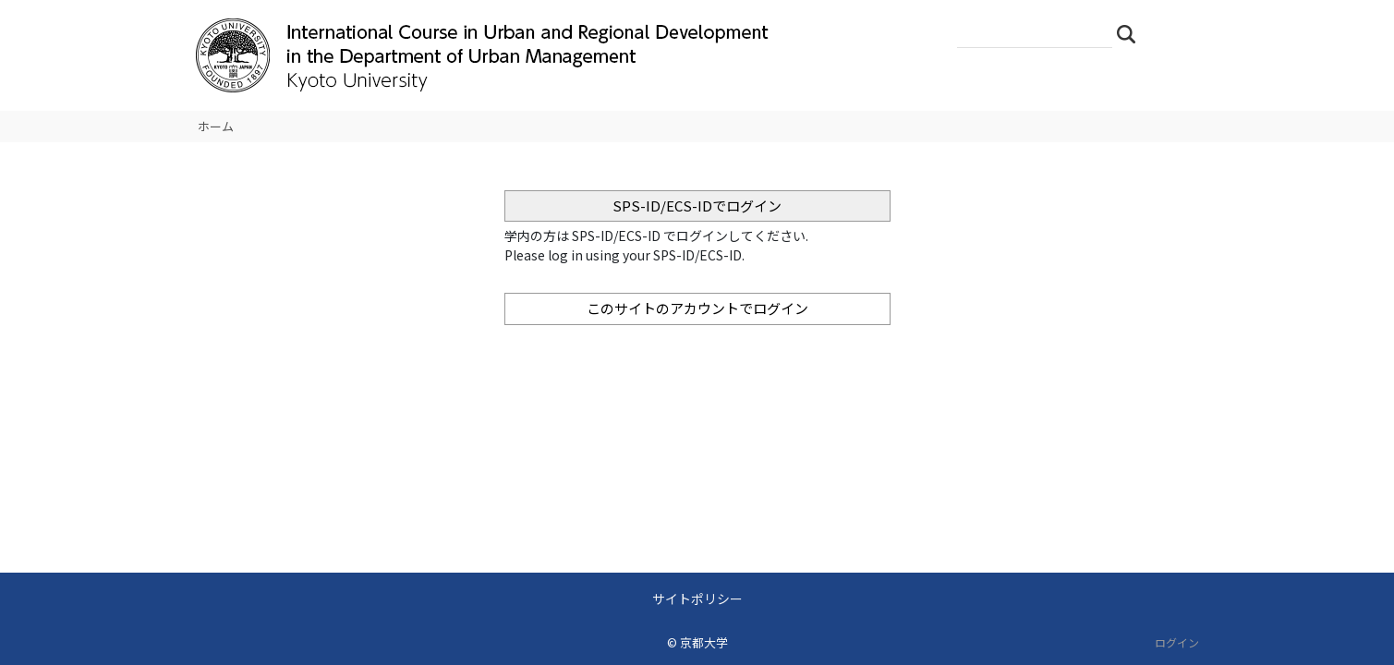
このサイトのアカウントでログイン (697, 308)
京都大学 (704, 642)
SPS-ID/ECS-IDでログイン (697, 205)
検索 (1131, 33)
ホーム (216, 126)
